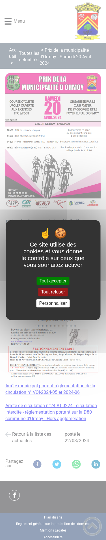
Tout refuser (53, 292)
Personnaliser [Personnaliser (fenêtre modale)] (53, 303)
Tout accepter (52, 280)
